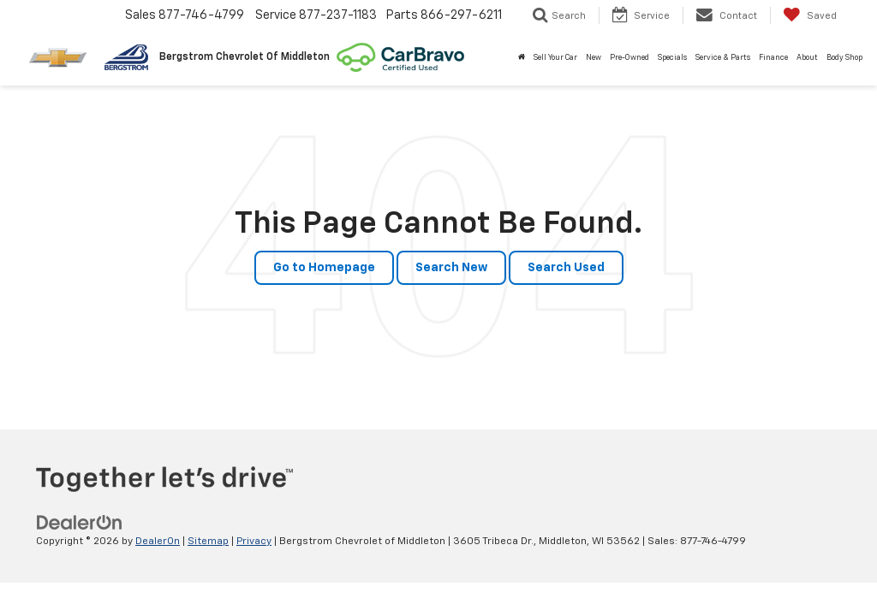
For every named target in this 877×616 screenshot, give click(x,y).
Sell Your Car (555, 58)
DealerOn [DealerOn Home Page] (157, 541)
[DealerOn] (79, 523)
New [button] (593, 58)
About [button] (807, 58)
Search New (451, 268)
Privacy (253, 541)
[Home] (521, 58)
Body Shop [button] (844, 58)
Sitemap (208, 541)
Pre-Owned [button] (629, 58)
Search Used (566, 268)
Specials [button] (672, 58)
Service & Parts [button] (722, 58)
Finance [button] (773, 58)
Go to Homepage (324, 268)
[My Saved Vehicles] (810, 15)
